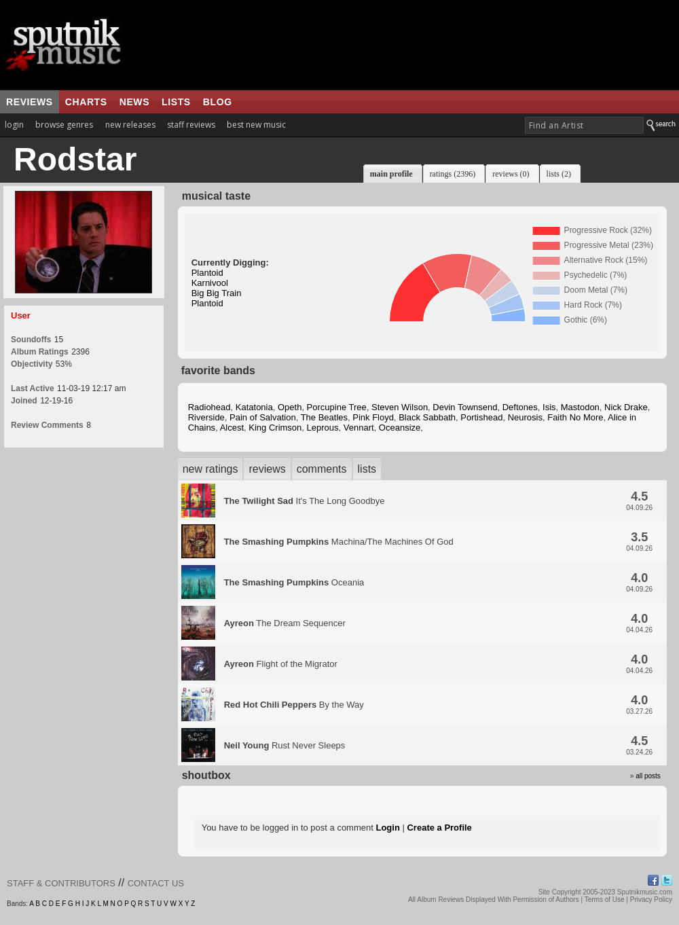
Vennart (359, 427)
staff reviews (191, 124)
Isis (549, 407)
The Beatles (324, 417)
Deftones (520, 407)
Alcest (232, 427)
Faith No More (575, 417)
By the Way (294, 705)
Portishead (481, 417)
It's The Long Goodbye (304, 501)
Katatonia (254, 407)
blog (217, 101)
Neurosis (525, 417)
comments (322, 469)
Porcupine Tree (337, 407)
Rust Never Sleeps (285, 745)
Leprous (323, 427)
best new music (256, 124)
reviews (29, 101)
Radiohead (209, 407)
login (14, 124)
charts (86, 101)
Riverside (206, 417)
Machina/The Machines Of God (339, 542)
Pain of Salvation (263, 417)
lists (176, 101)
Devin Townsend (465, 407)
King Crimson (275, 427)
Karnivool (209, 283)
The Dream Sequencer (285, 623)
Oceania (294, 582)
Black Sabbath (427, 417)
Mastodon (580, 407)
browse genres (64, 124)
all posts (648, 776)
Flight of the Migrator (280, 664)
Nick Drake (626, 407)
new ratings (210, 469)
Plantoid (207, 273)
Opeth (289, 407)
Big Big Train (216, 293)
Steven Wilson (399, 407)
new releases (130, 124)
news (134, 101)
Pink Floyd (373, 417)
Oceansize (399, 427)
